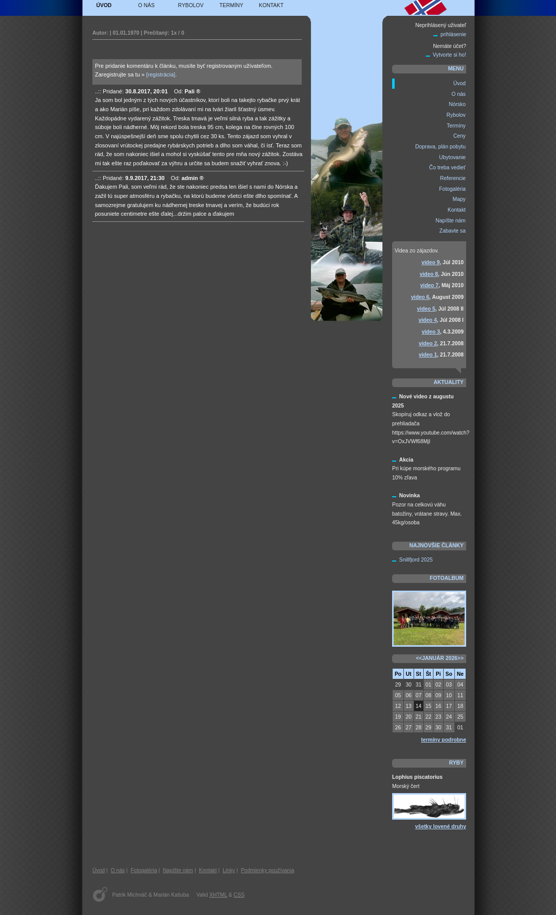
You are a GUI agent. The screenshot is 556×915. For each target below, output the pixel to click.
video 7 (429, 285)
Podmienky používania (268, 870)
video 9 (430, 262)
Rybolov (191, 5)
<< (419, 658)
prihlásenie (453, 34)
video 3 (431, 332)
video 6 (420, 297)
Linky (229, 870)
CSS (239, 895)
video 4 (428, 320)
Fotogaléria (144, 870)
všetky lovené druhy (440, 826)
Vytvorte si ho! (449, 55)
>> (460, 658)
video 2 (428, 343)
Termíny (232, 5)
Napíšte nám (178, 870)
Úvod (104, 5)
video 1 (428, 355)
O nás (146, 5)
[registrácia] (160, 74)
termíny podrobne (443, 740)
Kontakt (271, 5)
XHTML (218, 895)
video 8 (429, 274)
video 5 (426, 309)
